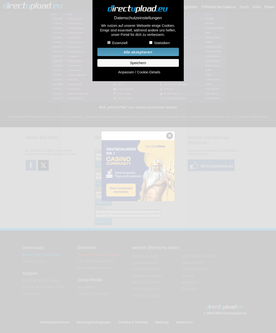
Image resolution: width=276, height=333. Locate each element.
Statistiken (162, 43)
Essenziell (120, 43)
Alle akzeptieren (138, 52)
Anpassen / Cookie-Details (139, 72)
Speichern (138, 63)
